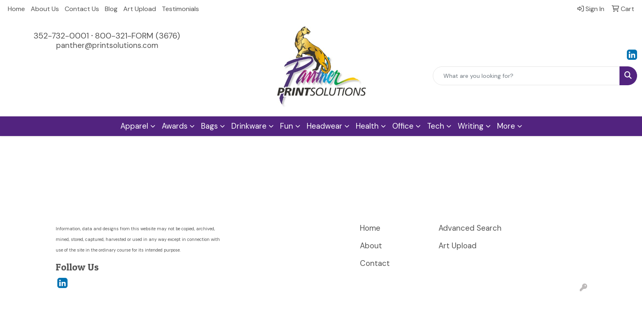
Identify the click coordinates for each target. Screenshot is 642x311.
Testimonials (180, 9)
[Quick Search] (526, 75)
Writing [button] (471, 126)
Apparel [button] (134, 126)
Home (16, 9)
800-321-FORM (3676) (137, 35)
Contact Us (82, 9)
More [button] (506, 126)
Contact (375, 263)
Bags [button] (209, 126)
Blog (111, 9)
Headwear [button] (324, 126)
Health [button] (367, 126)
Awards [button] (175, 126)
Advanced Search (470, 228)
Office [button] (403, 126)
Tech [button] (435, 126)
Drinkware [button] (249, 126)
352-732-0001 (61, 35)
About (371, 246)
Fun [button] (286, 126)
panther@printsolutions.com (107, 45)
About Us (45, 9)
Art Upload (139, 9)
